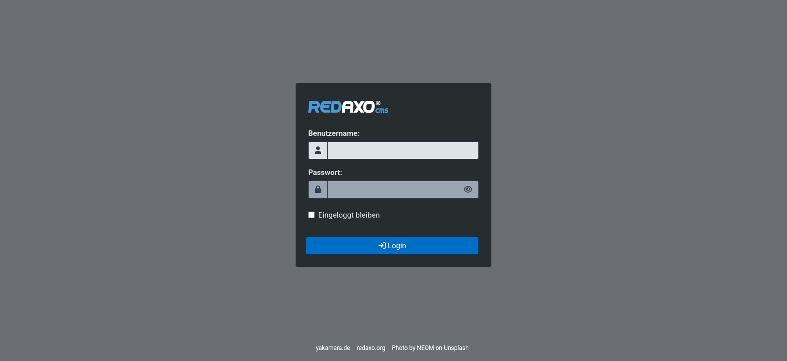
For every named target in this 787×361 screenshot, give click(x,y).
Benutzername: (333, 133)
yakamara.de (333, 347)
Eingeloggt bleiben (344, 215)
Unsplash (456, 347)
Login (392, 245)
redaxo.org (371, 347)
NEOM (425, 347)
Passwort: (325, 172)
